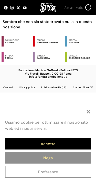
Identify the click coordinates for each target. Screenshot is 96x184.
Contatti (8, 87)
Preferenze (48, 172)
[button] (88, 111)
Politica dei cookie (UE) (53, 87)
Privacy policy (27, 87)
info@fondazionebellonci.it (48, 77)
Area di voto (73, 8)
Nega (48, 157)
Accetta (48, 143)
